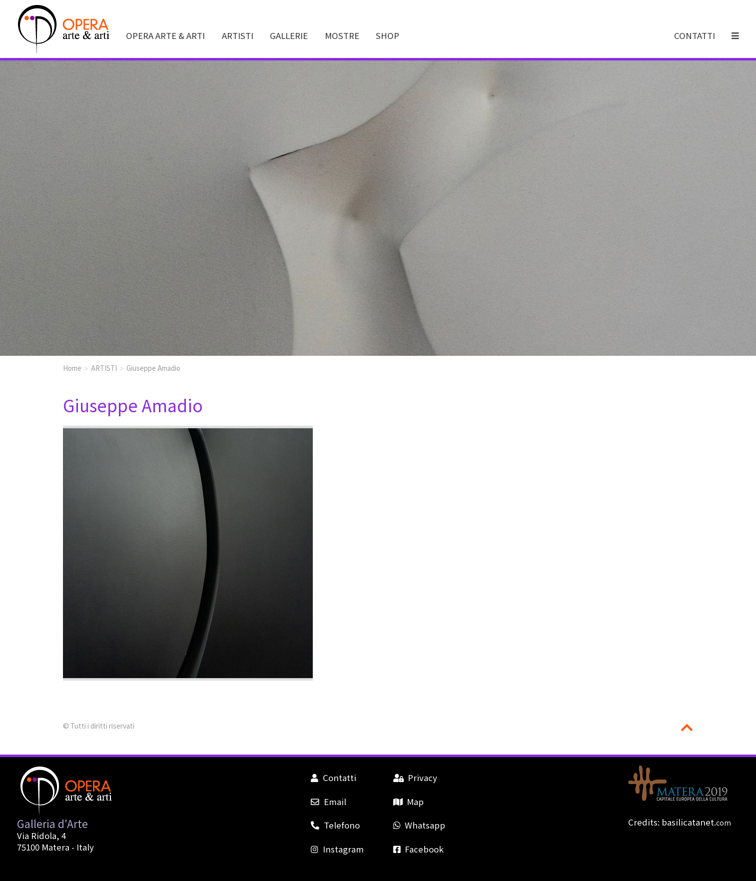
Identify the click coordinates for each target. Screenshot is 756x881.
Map (408, 802)
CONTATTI (694, 35)
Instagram (337, 849)
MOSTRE (342, 35)
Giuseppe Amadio (153, 368)
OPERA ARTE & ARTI (165, 35)
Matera (55, 847)
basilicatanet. (696, 822)
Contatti (333, 778)
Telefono (335, 825)
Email (328, 802)
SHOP (387, 35)
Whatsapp (419, 825)
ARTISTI (237, 35)
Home (72, 368)
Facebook (418, 849)
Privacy (415, 778)
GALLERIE (289, 35)
